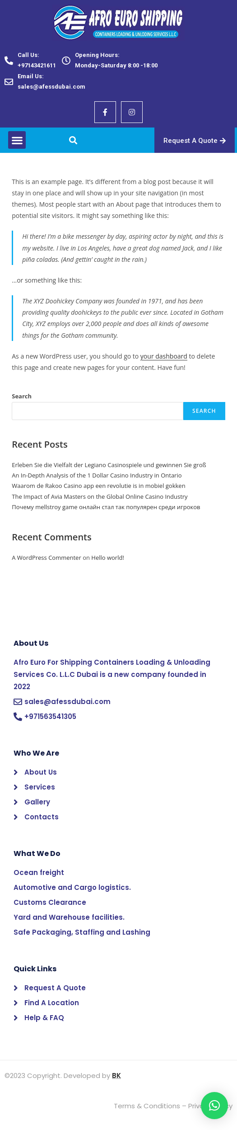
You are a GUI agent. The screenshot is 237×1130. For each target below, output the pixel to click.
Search (22, 396)
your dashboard (163, 356)
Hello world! (107, 557)
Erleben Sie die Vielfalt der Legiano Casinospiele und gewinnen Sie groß (109, 465)
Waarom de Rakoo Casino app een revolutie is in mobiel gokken (98, 486)
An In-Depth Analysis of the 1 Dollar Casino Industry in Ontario (96, 475)
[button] (17, 140)
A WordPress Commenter (46, 557)
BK (116, 1075)
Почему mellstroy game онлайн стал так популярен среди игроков (106, 507)
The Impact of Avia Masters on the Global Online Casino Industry (99, 496)
